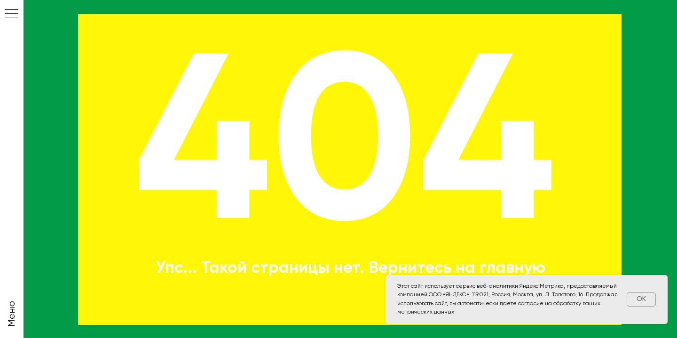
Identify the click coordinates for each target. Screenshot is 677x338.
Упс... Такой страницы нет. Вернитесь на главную (350, 268)
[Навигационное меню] (11, 14)
